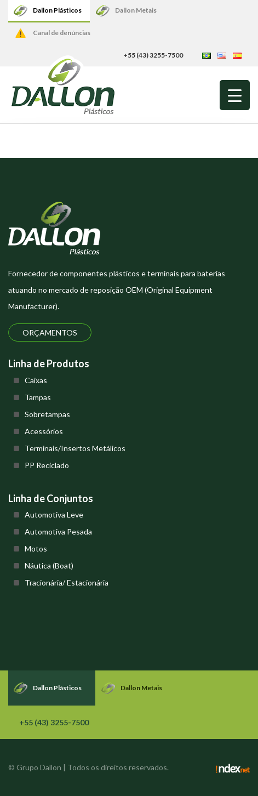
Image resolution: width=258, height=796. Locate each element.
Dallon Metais (136, 10)
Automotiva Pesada (58, 531)
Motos (36, 548)
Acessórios (44, 431)
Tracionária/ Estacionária (66, 582)
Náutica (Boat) (49, 565)
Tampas (38, 397)
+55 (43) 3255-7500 (153, 55)
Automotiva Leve (54, 514)
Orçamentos (49, 332)
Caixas (36, 380)
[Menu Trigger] (235, 95)
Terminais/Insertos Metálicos (75, 448)
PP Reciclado (47, 465)
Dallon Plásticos (57, 10)
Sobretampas (47, 414)
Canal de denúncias (61, 33)
